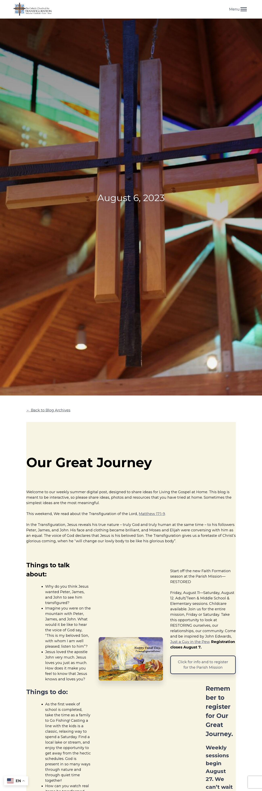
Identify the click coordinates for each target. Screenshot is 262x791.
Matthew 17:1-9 (152, 514)
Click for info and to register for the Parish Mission (203, 665)
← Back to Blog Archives (48, 410)
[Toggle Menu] (243, 9)
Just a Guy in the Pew (190, 642)
